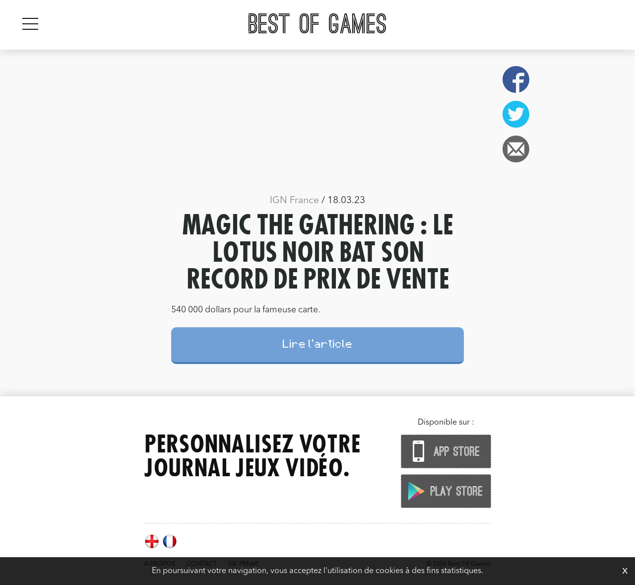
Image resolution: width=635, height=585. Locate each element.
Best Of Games (318, 24)
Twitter (516, 114)
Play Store (443, 491)
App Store (443, 451)
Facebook (516, 79)
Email (516, 149)
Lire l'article (318, 345)
